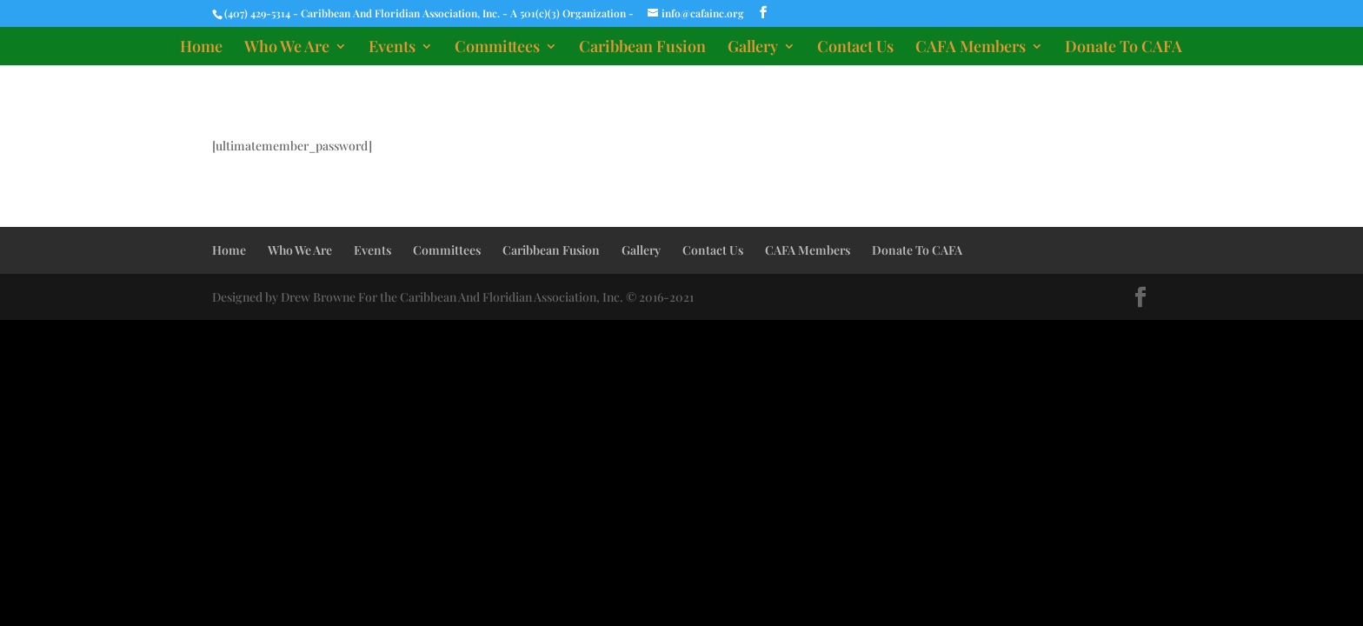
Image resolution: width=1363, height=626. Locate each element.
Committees (497, 48)
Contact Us (855, 48)
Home (201, 48)
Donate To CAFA (1123, 48)
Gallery (753, 48)
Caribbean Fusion (642, 48)
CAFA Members (970, 48)
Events (392, 48)
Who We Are (286, 48)
